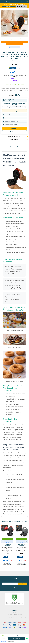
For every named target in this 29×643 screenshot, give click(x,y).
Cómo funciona (14, 128)
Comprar (17, 638)
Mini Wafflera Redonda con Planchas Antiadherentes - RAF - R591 (7, 549)
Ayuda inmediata (14, 131)
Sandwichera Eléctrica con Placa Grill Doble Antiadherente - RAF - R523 (21, 549)
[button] (26, 22)
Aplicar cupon (11, 641)
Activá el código (21, 6)
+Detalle (14, 80)
